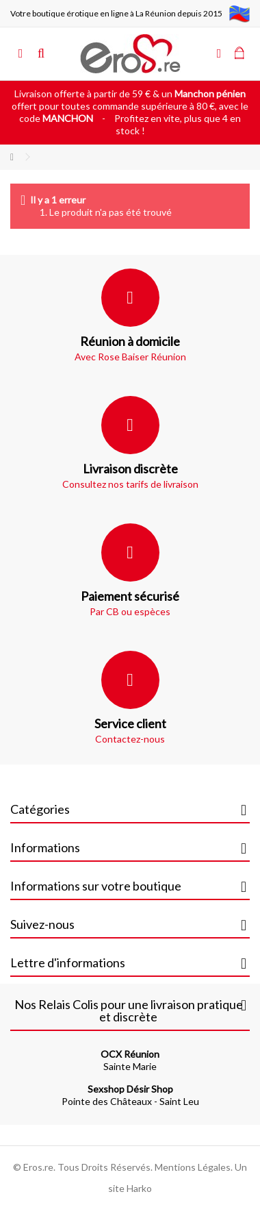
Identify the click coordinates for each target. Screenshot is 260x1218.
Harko (139, 1188)
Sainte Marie (130, 1060)
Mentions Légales (193, 1167)
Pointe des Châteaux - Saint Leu (130, 1095)
